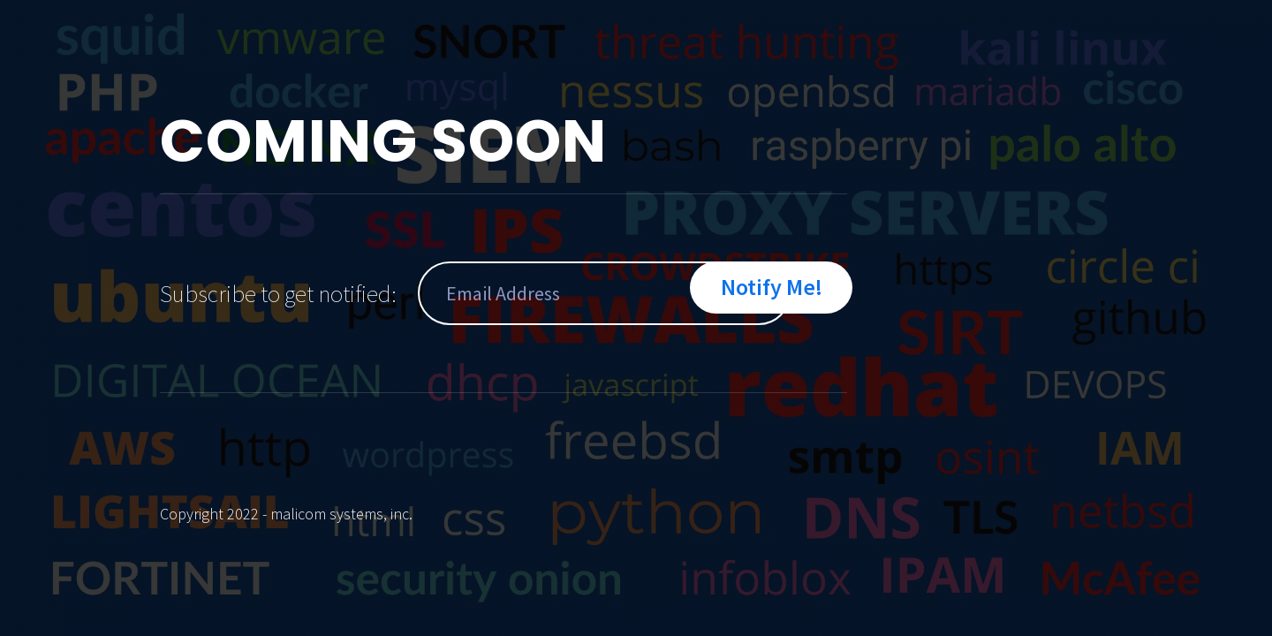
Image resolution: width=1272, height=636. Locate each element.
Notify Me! (771, 286)
